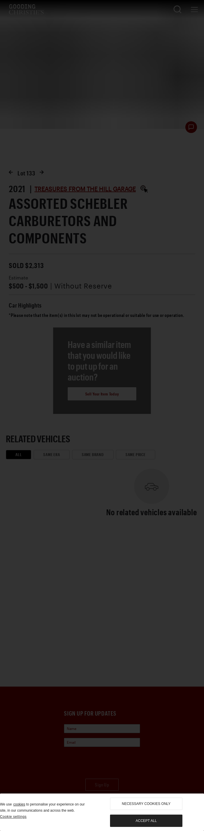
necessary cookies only (146, 804)
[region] (102, 812)
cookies (19, 804)
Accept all (146, 821)
